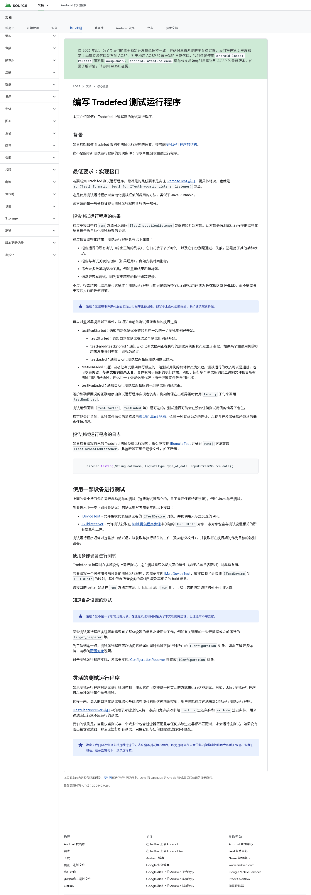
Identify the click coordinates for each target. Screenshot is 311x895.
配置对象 (97, 651)
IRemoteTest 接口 (181, 181)
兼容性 (99, 28)
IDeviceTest (90, 516)
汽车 (150, 28)
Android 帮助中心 (241, 844)
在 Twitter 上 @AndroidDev (164, 851)
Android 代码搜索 (73, 5)
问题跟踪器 (236, 886)
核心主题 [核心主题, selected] (76, 28)
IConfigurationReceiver (147, 660)
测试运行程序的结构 (181, 145)
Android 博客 (155, 858)
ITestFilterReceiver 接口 (91, 710)
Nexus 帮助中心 (239, 858)
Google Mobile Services (245, 872)
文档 (8, 18)
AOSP (76, 86)
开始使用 (33, 28)
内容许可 (106, 778)
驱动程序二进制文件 (77, 879)
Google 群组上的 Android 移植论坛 (170, 886)
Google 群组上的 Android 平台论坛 (170, 872)
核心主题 (102, 86)
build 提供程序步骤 (146, 524)
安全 (54, 28)
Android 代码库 (74, 844)
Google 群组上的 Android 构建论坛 (170, 879)
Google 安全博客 (157, 865)
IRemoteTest (180, 444)
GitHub (69, 886)
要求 (67, 851)
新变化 (10, 28)
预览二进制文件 (74, 865)
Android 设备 (125, 28)
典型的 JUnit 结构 (152, 417)
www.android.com (242, 865)
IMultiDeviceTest (177, 574)
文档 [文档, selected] (41, 5)
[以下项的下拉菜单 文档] (50, 5)
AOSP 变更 (119, 66)
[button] (26, 35)
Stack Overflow (239, 879)
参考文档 (172, 28)
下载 (67, 858)
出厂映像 (70, 872)
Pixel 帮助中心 (238, 851)
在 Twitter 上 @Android (162, 844)
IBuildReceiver (92, 524)
